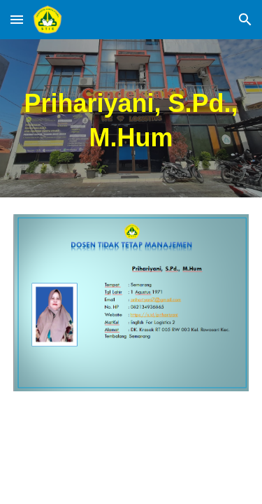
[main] (131, 118)
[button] (17, 19)
